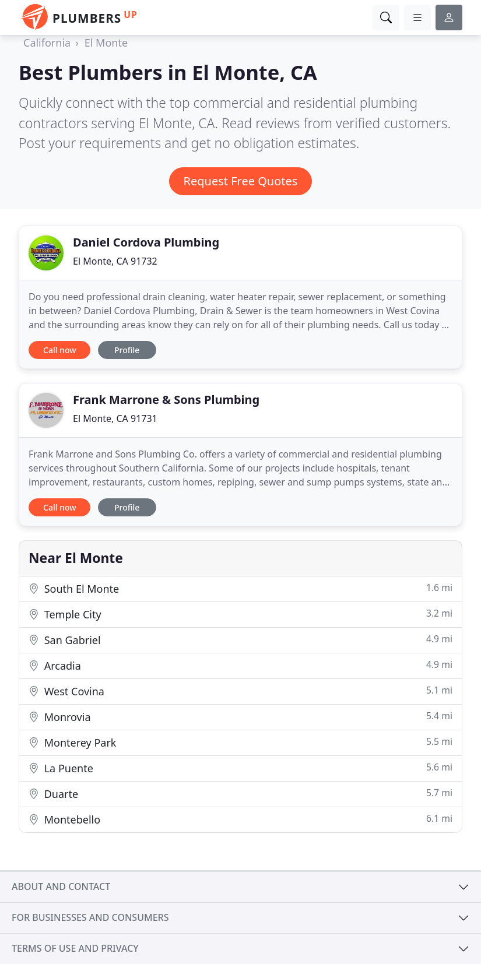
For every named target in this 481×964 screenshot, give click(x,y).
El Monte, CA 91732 (115, 261)
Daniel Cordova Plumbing (146, 242)
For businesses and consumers (90, 917)
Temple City (240, 614)
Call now (59, 350)
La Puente (240, 768)
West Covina (240, 691)
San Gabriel (240, 639)
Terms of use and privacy (75, 948)
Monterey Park (240, 742)
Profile (126, 350)
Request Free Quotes (241, 181)
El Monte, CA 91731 (115, 418)
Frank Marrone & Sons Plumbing (166, 399)
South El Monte (240, 588)
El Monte (106, 43)
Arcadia (240, 665)
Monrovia (240, 716)
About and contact (61, 886)
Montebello (240, 819)
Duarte (240, 793)
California (47, 43)
